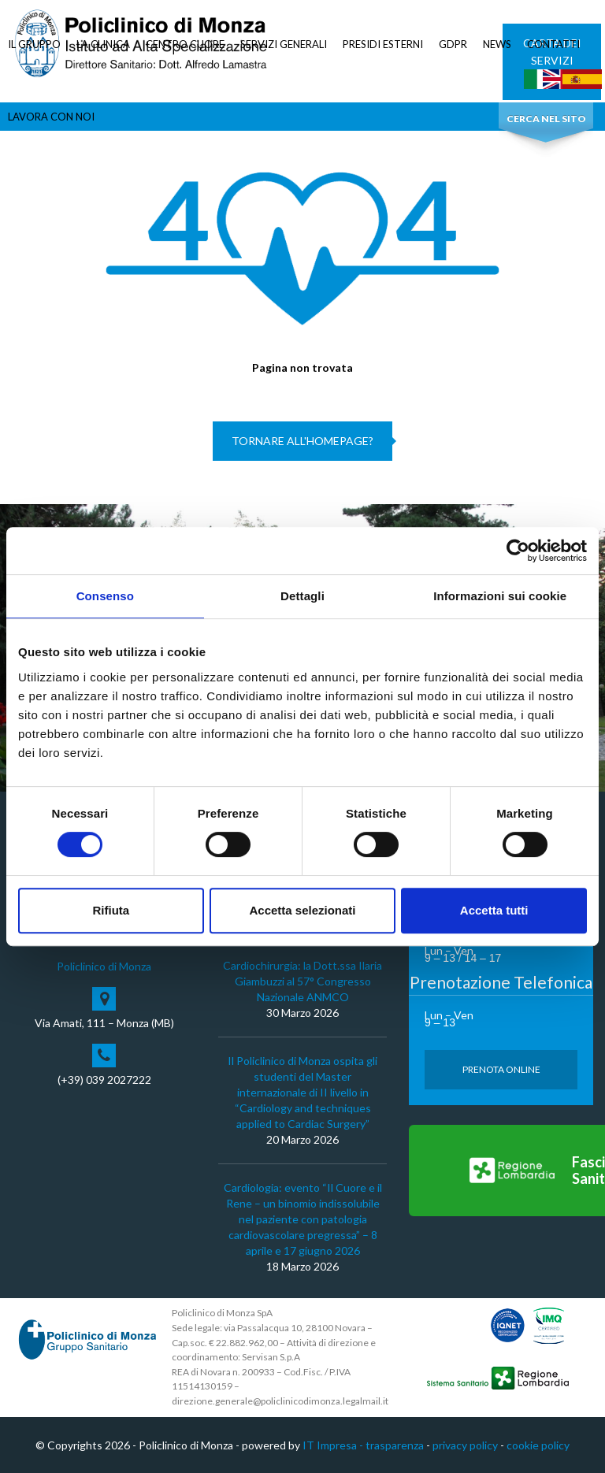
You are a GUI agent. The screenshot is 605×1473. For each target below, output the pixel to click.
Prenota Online (501, 1069)
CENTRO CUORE (185, 44)
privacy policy (465, 1445)
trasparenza (395, 1445)
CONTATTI (553, 44)
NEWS (497, 44)
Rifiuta (110, 910)
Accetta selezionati (302, 910)
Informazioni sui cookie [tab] (499, 596)
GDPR (453, 44)
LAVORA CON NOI (51, 116)
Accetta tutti (494, 910)
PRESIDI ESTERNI (383, 44)
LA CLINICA (103, 44)
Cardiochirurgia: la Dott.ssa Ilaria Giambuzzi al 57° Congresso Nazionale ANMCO (302, 981)
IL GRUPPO (34, 44)
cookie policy (538, 1445)
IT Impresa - (334, 1445)
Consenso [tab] (105, 596)
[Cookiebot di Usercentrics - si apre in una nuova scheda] (518, 550)
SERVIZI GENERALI (283, 44)
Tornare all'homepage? (302, 440)
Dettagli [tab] (302, 596)
